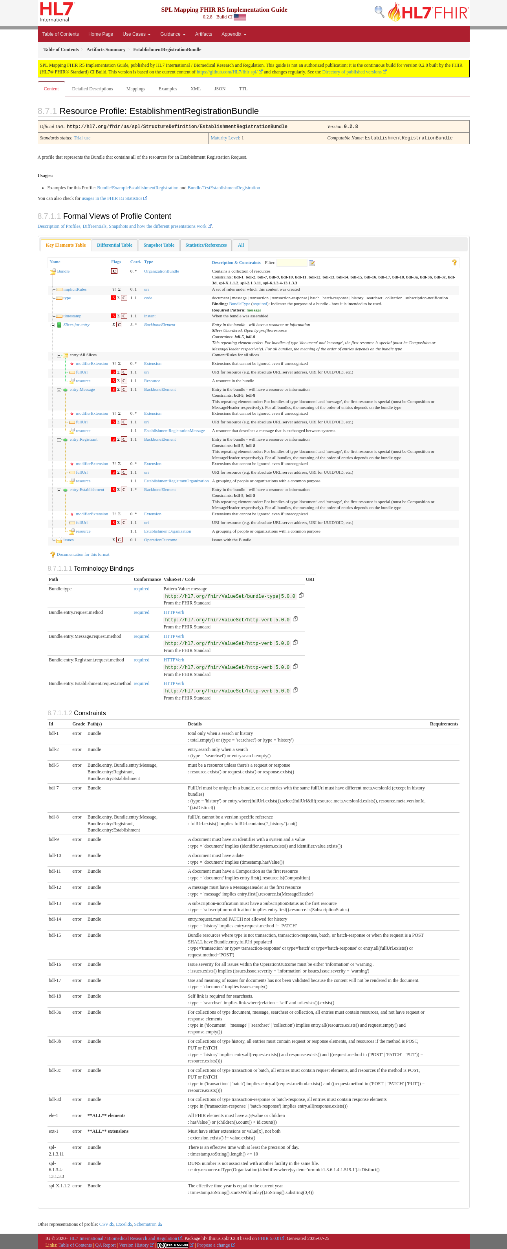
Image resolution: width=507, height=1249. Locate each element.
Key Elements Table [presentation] (66, 244)
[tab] (66, 244)
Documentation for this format (79, 553)
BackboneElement (159, 323)
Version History (134, 1244)
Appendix (233, 34)
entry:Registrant (83, 438)
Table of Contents (60, 34)
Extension (152, 362)
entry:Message (82, 388)
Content (51, 89)
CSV (103, 1223)
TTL (243, 89)
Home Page (100, 34)
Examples (168, 89)
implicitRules (74, 288)
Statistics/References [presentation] (206, 244)
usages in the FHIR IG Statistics (112, 197)
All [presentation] (241, 244)
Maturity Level (224, 137)
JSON (220, 89)
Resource (152, 379)
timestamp (72, 315)
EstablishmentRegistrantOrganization (176, 480)
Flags (116, 260)
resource (83, 379)
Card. (135, 260)
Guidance (173, 34)
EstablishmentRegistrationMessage (174, 429)
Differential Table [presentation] (114, 244)
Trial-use (82, 137)
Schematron (145, 1223)
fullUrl (82, 371)
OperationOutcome (160, 539)
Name (54, 260)
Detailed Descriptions (92, 89)
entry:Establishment (87, 488)
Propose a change (213, 1244)
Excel (121, 1223)
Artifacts (203, 34)
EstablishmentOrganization (167, 530)
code (148, 297)
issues (68, 539)
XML (195, 89)
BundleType (239, 302)
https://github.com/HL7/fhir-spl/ (227, 72)
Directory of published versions (352, 72)
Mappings (135, 89)
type (67, 297)
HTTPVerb (173, 611)
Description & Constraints (236, 261)
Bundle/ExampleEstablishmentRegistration (137, 187)
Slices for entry (76, 323)
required (260, 302)
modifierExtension (92, 362)
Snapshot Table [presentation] (159, 244)
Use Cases (137, 34)
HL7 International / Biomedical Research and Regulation (123, 1237)
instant (150, 315)
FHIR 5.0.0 (268, 1237)
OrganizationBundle (161, 270)
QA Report (105, 1244)
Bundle (63, 270)
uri (146, 288)
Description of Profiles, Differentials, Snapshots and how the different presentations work (122, 225)
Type (148, 260)
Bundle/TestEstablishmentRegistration (224, 187)
